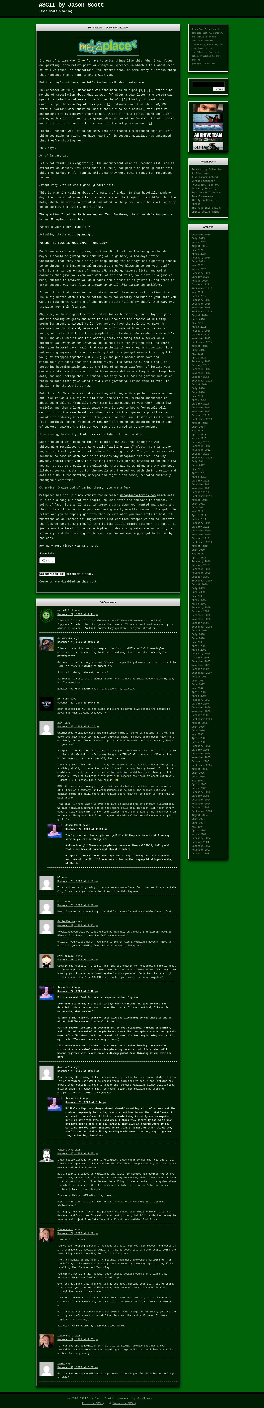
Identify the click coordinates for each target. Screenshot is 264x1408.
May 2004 (197, 827)
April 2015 (199, 357)
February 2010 (201, 561)
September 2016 (202, 311)
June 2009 (198, 592)
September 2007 (202, 673)
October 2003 (200, 853)
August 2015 (200, 346)
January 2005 (200, 796)
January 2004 (200, 842)
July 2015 (198, 350)
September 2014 (202, 381)
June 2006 (198, 730)
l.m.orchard (65, 1229)
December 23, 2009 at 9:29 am (78, 905)
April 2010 (199, 557)
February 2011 (201, 523)
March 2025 (199, 242)
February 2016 (201, 331)
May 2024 (197, 250)
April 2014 (199, 400)
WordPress (144, 1398)
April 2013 (199, 434)
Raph (60, 723)
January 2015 (200, 365)
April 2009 (199, 600)
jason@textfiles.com (203, 64)
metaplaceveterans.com (138, 495)
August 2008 (200, 630)
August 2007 (200, 676)
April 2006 (199, 738)
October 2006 (200, 715)
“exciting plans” (120, 446)
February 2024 (201, 257)
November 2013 (201, 411)
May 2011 (197, 511)
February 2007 (201, 700)
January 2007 (200, 703)
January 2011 (200, 527)
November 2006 (201, 711)
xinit (61, 1363)
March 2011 (199, 519)
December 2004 (201, 799)
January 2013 (200, 442)
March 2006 (199, 742)
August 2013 (200, 423)
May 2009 (197, 596)
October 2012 (200, 454)
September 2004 (202, 811)
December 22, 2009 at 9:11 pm (78, 614)
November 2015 (201, 338)
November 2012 (201, 450)
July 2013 (198, 427)
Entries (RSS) (93, 1403)
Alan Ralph (65, 1067)
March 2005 (199, 788)
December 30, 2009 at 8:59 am (78, 1367)
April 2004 (199, 830)
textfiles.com (199, 52)
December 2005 (201, 753)
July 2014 (198, 388)
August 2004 (200, 815)
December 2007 (201, 661)
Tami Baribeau (116, 214)
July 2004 (198, 819)
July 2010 (198, 550)
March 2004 (199, 834)
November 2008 (201, 619)
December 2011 (201, 484)
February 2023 (201, 273)
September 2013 (202, 419)
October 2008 (200, 623)
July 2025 (198, 238)
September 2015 (202, 342)
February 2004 (201, 838)
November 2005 (201, 757)
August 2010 (200, 546)
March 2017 (199, 296)
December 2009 (201, 569)
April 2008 (199, 646)
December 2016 (201, 304)
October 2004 (200, 807)
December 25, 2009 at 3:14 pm (86, 1102)
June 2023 (198, 261)
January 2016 (200, 334)
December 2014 (201, 369)
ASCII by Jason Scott (71, 5)
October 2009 (200, 577)
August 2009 (200, 584)
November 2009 (201, 573)
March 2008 (199, 650)
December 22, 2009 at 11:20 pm (78, 726)
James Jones (65, 1150)
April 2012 (199, 473)
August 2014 (200, 384)
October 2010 (200, 538)
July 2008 (198, 634)
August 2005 (200, 769)
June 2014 (198, 392)
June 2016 (198, 319)
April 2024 (199, 254)
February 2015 (201, 361)
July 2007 (198, 680)
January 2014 (200, 404)
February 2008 (201, 653)
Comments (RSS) (124, 1403)
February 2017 (201, 300)
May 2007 (197, 688)
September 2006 (202, 719)
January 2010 (200, 565)
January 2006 (200, 750)
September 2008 (202, 627)
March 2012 (199, 477)
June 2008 (198, 638)
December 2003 (201, 846)
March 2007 (199, 696)
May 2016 (197, 323)
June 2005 (198, 776)
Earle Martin (66, 921)
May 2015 (197, 354)
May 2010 (197, 553)
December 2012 (201, 446)
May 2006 (197, 734)
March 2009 (199, 604)
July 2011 (198, 504)
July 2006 (198, 727)
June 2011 (198, 507)
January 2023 (200, 277)
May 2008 (197, 642)
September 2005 (202, 765)
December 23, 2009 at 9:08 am (78, 881)
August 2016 (200, 315)
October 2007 (200, 669)
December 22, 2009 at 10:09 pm (78, 642)
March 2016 (199, 327)
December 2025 (201, 234)
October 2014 (200, 377)
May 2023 (197, 265)
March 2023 (199, 269)
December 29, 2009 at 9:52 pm (78, 1233)
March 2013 (199, 438)
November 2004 (201, 803)
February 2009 (201, 607)
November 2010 (201, 534)
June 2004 (198, 823)
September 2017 (202, 288)
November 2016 (201, 307)
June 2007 (198, 684)
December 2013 (201, 407)
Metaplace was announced (97, 90)
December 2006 (201, 707)
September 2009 (202, 580)
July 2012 (198, 461)
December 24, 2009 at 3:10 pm (78, 991)
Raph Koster (87, 214)
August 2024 (200, 246)
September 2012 (202, 457)
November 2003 (201, 850)
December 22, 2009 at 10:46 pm (78, 702)
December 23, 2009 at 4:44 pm (78, 959)
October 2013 (200, 415)
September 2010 (202, 542)
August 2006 (200, 723)
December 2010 (201, 530)
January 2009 (200, 611)
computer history (79, 574)
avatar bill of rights (154, 118)
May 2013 (197, 430)
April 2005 (199, 784)
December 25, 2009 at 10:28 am (78, 1071)
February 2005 (201, 792)
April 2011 (199, 515)
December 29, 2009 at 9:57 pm (78, 1339)
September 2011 (202, 496)
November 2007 (201, 665)
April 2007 (199, 692)
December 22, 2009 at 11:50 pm (86, 829)
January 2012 (200, 480)
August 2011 (200, 500)
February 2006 (201, 746)
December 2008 (201, 615)
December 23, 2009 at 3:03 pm (78, 925)
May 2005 (197, 780)
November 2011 (201, 488)
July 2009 (198, 588)
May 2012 (197, 469)
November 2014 (201, 373)
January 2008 (200, 657)
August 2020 (200, 281)
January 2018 (200, 284)
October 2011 (200, 492)
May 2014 (197, 396)
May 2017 (197, 292)
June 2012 (198, 465)
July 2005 (198, 773)
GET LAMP (212, 45)
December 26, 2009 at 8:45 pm (78, 1153)
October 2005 (200, 761)
